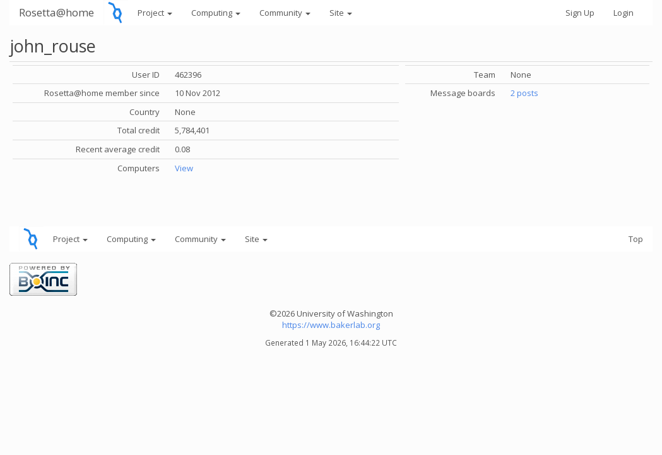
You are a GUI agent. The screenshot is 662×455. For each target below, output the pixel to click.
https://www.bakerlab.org (331, 325)
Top (636, 239)
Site (340, 12)
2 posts (524, 93)
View (184, 168)
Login (623, 12)
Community (284, 12)
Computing (215, 12)
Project (155, 12)
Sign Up (579, 12)
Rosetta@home (56, 12)
